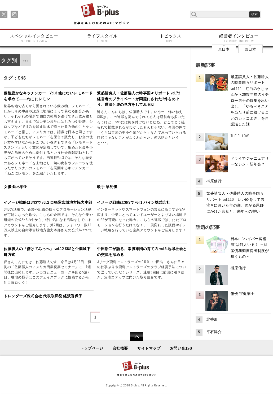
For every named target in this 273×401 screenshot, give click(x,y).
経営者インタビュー (239, 38)
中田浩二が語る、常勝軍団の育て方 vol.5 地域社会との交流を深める (142, 251)
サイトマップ (148, 348)
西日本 (250, 49)
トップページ (91, 348)
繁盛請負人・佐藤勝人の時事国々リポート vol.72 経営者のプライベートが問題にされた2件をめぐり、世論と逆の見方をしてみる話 (140, 99)
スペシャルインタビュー (34, 38)
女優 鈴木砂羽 (16, 186)
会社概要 (120, 348)
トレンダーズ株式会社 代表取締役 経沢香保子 (43, 296)
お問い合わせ (181, 348)
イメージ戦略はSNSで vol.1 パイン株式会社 (133, 202)
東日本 (224, 49)
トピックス (170, 38)
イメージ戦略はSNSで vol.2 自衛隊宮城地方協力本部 (48, 202)
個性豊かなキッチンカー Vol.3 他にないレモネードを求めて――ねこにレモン (48, 96)
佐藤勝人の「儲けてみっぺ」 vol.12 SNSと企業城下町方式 (47, 251)
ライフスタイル (102, 38)
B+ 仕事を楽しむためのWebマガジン (101, 14)
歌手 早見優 (107, 186)
